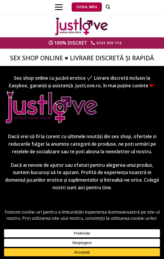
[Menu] (58, 7)
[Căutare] (108, 7)
